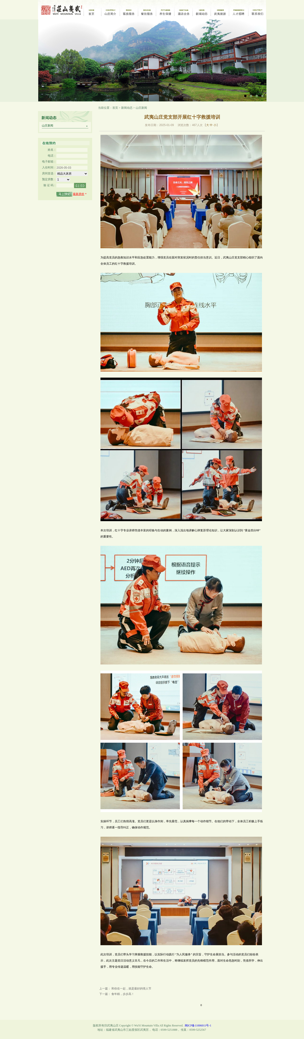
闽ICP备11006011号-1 (198, 1025)
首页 (115, 107)
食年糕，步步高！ (122, 994)
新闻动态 (127, 107)
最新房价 (78, 194)
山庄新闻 (47, 125)
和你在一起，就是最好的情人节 (131, 988)
